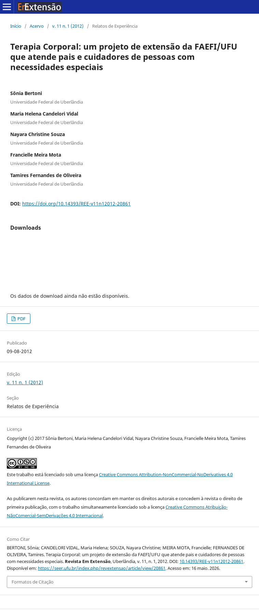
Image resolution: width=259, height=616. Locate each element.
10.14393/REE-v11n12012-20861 (211, 561)
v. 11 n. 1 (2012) (68, 26)
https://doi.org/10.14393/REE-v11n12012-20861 (76, 203)
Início (15, 26)
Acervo (37, 26)
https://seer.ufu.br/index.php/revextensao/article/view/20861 (102, 568)
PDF (21, 319)
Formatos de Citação (33, 582)
